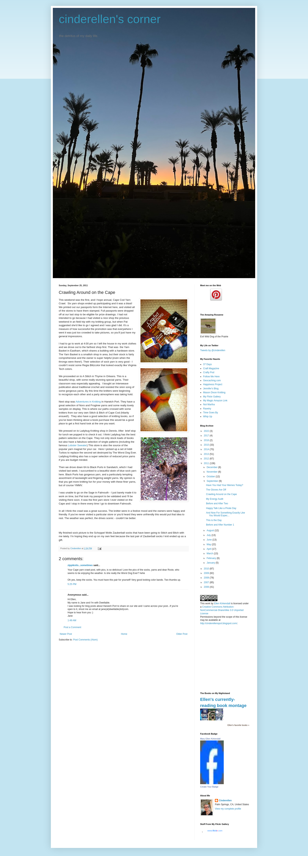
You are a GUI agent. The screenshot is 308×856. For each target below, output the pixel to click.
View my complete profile (228, 808)
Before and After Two (217, 503)
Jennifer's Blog (210, 388)
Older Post (181, 634)
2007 (207, 582)
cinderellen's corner (109, 19)
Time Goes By (210, 412)
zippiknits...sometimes (80, 565)
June (209, 539)
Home (124, 634)
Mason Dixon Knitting (214, 392)
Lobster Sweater (77, 445)
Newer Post (66, 634)
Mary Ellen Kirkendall (210, 739)
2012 (207, 458)
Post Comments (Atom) (85, 639)
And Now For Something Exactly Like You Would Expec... (225, 514)
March (210, 553)
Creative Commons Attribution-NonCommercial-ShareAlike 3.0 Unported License (222, 610)
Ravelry (207, 408)
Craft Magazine (211, 368)
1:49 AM (72, 620)
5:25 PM (72, 584)
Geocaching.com (212, 380)
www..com (214, 830)
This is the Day (214, 520)
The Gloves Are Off (216, 489)
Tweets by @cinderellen (212, 350)
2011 (207, 463)
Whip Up (207, 416)
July (209, 535)
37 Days (207, 364)
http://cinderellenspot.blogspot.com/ (218, 623)
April (209, 549)
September (213, 481)
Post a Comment (72, 627)
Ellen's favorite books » (238, 725)
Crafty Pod (208, 372)
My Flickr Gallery (212, 396)
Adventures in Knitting (88, 401)
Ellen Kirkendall (222, 603)
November (212, 471)
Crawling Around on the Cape (221, 494)
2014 (207, 449)
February (212, 558)
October (211, 476)
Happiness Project (212, 384)
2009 (207, 573)
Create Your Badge (209, 787)
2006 (207, 587)
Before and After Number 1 (220, 524)
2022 (207, 431)
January (211, 562)
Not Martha (209, 404)
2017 (207, 435)
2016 (207, 440)
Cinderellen (225, 800)
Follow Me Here (211, 376)
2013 (207, 454)
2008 (207, 577)
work (207, 603)
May (209, 544)
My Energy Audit (214, 499)
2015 (207, 444)
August (211, 530)
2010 (207, 568)
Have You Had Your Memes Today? (224, 485)
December (212, 467)
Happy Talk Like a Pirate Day (221, 508)
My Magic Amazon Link (215, 400)
